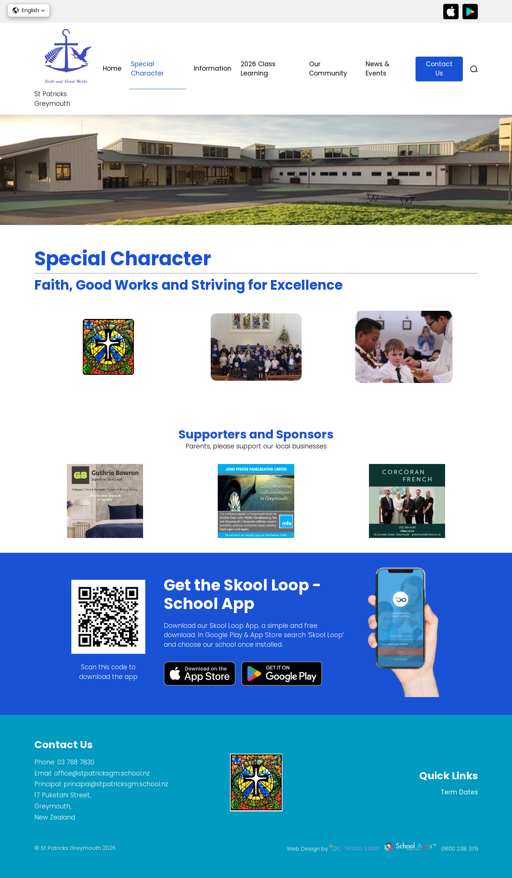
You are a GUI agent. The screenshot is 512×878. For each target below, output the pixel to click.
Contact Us (439, 69)
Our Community (328, 69)
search (474, 69)
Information (212, 68)
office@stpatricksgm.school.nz (102, 773)
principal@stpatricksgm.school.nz (116, 784)
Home (112, 68)
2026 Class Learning (258, 69)
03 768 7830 (75, 762)
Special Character (147, 69)
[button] (28, 10)
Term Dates (459, 792)
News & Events (377, 69)
